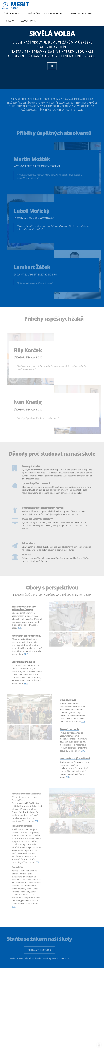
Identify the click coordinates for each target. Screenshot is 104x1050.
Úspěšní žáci (34, 13)
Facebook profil (27, 21)
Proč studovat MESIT (54, 13)
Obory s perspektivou (81, 13)
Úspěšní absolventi (13, 13)
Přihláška (9, 21)
